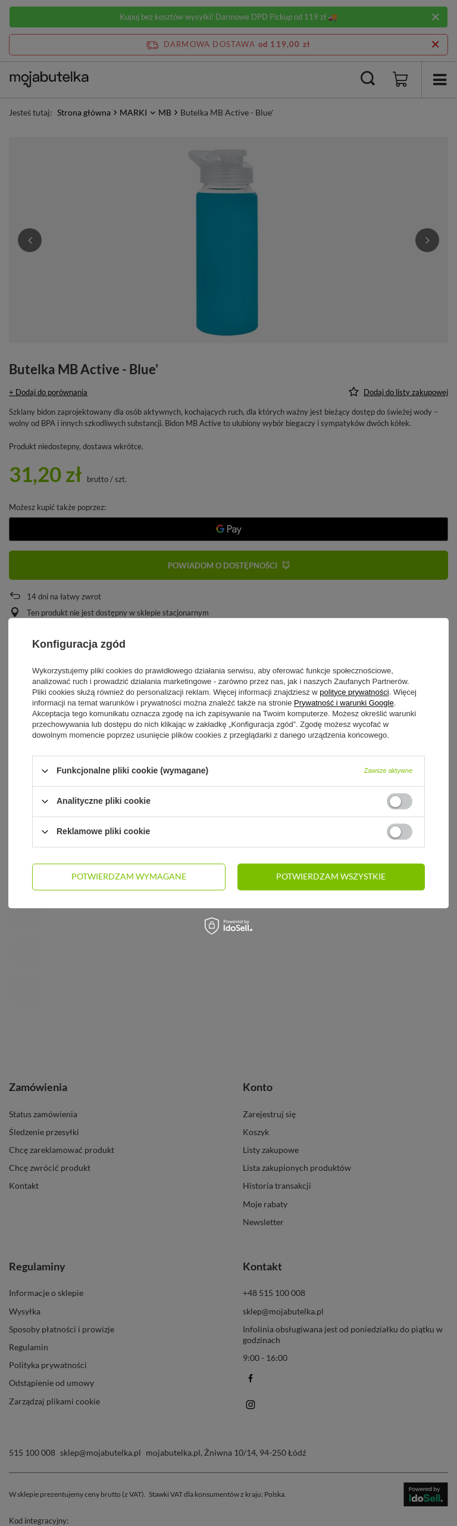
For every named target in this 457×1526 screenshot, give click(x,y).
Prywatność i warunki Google (344, 702)
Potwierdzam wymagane (128, 876)
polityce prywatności (354, 692)
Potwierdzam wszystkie (331, 876)
